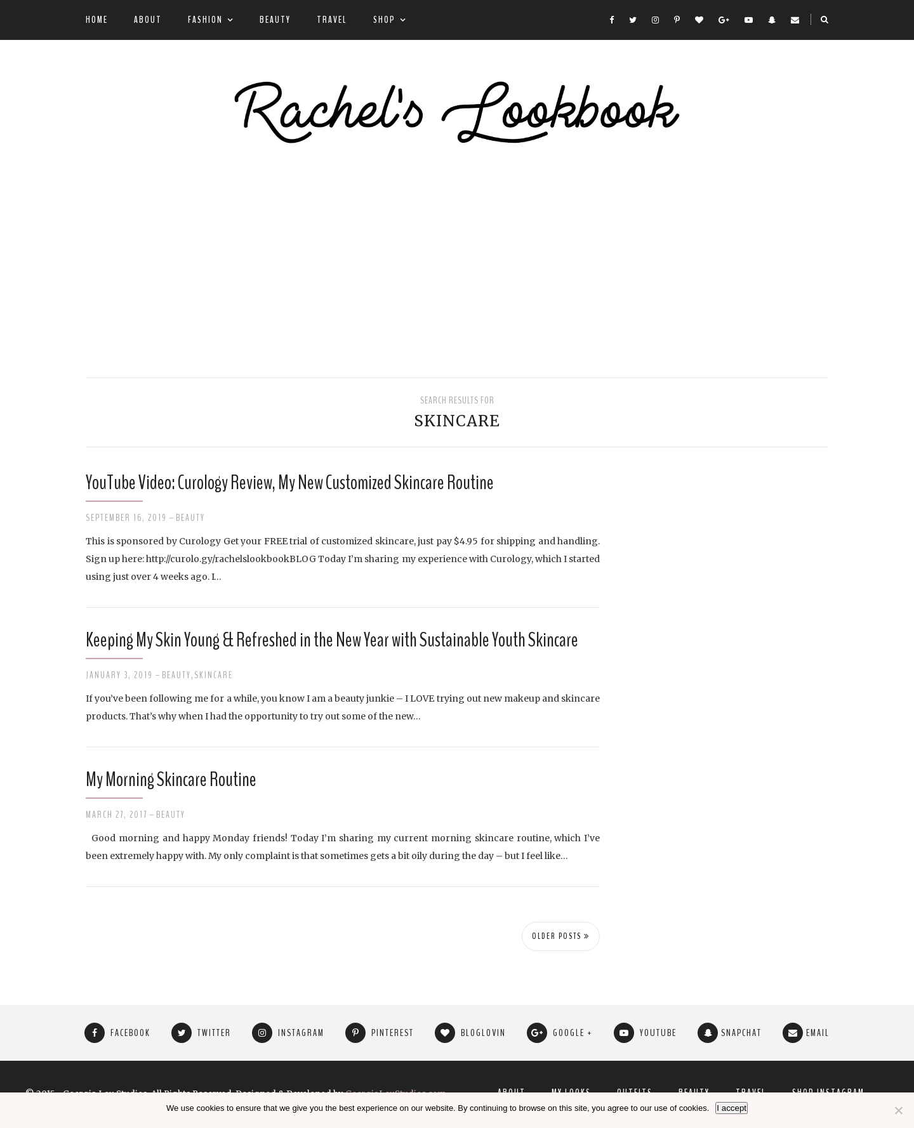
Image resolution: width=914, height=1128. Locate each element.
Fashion (205, 19)
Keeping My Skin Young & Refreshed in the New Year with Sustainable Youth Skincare (332, 639)
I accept (731, 1108)
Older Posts (561, 936)
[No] (898, 1110)
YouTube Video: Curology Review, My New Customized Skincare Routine (290, 482)
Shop (384, 19)
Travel (332, 19)
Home (97, 19)
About (148, 19)
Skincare (213, 675)
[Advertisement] (457, 263)
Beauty (275, 19)
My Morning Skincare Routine (171, 779)
